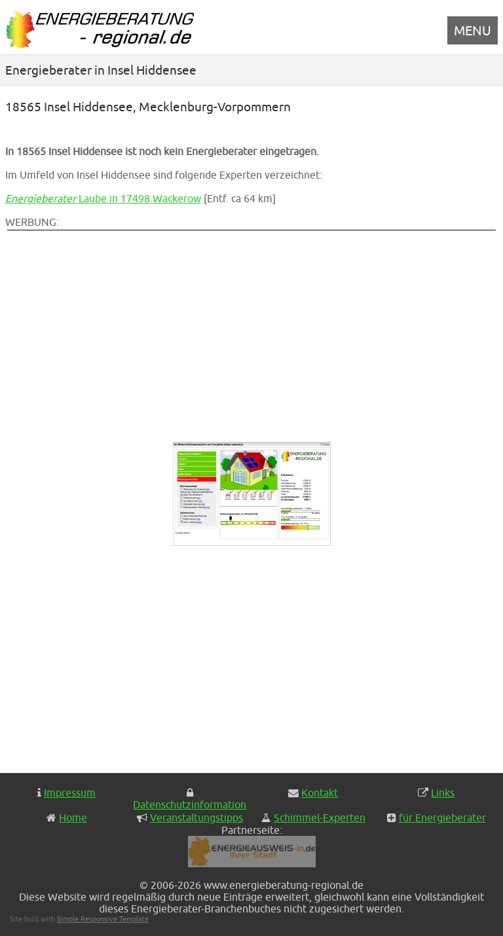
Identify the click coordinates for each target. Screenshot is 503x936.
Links (443, 793)
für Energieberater (442, 817)
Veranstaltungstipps (196, 817)
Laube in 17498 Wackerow (103, 198)
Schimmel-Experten (319, 817)
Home (73, 817)
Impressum (70, 793)
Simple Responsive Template (103, 918)
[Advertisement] (162, 324)
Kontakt (319, 793)
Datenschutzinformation (189, 804)
